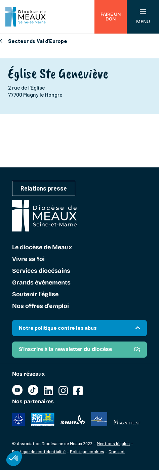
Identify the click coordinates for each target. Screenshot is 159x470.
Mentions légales (113, 443)
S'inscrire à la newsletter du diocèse (65, 349)
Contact (117, 451)
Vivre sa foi (28, 259)
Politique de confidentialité (39, 451)
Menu (143, 16)
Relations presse (44, 188)
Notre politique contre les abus (58, 327)
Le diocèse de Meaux (42, 247)
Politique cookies (87, 451)
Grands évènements (41, 282)
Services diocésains (41, 271)
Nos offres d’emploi (40, 306)
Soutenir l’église (35, 294)
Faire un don (111, 16)
